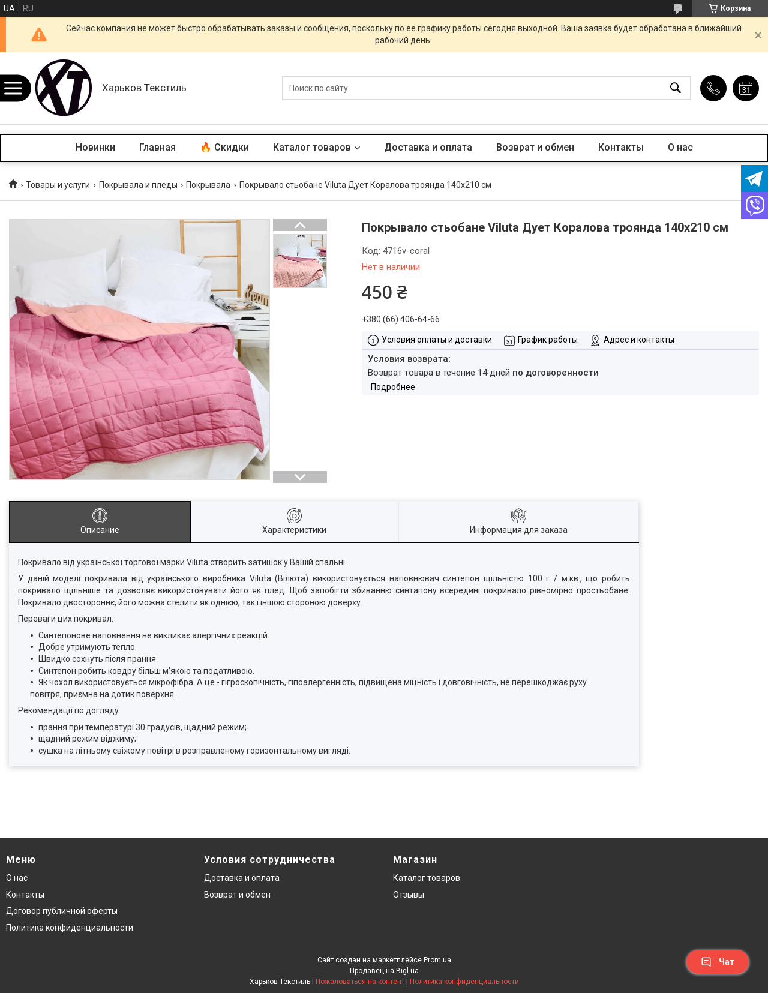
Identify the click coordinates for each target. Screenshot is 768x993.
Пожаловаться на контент (360, 981)
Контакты (621, 147)
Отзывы (408, 894)
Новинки (95, 147)
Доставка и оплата (428, 147)
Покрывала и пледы (138, 185)
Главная (157, 147)
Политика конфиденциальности (69, 927)
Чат (717, 961)
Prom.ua (437, 960)
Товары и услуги (58, 185)
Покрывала (208, 185)
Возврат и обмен (535, 147)
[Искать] (675, 88)
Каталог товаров (312, 147)
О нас (680, 147)
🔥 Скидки (224, 147)
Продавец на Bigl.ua (384, 971)
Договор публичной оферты (62, 911)
